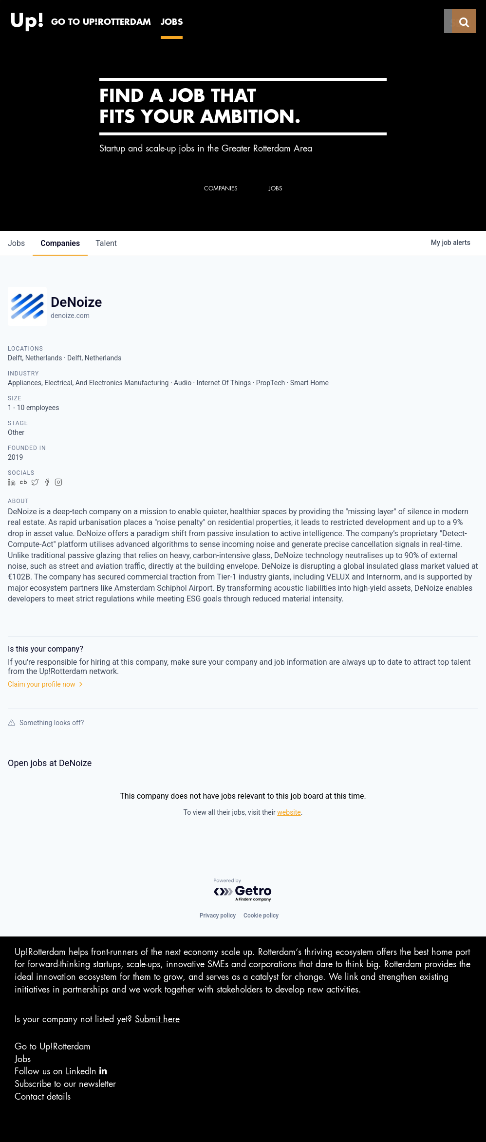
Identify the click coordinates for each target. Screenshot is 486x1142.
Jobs (23, 1059)
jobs (16, 243)
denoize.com (70, 315)
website (288, 812)
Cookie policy (261, 915)
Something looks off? (46, 723)
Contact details (43, 1096)
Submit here (157, 1019)
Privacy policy (218, 915)
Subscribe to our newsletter (65, 1084)
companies (60, 243)
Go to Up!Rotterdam (53, 1046)
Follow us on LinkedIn (61, 1071)
